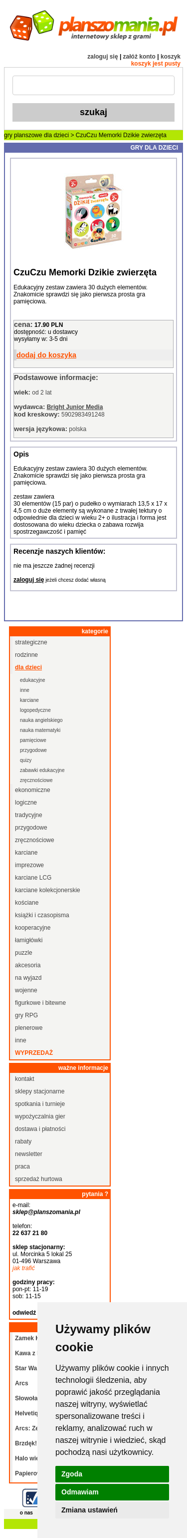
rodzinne (26, 654)
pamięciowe (33, 740)
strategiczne (31, 642)
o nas (26, 1512)
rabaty (23, 1141)
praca (22, 1166)
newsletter (28, 1154)
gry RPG (26, 1015)
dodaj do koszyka (46, 355)
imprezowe (29, 865)
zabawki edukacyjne (42, 770)
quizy (25, 760)
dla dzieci (56, 135)
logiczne (26, 802)
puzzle (23, 952)
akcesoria (27, 965)
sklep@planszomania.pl (46, 1212)
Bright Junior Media (75, 407)
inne (24, 690)
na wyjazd (28, 977)
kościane (26, 902)
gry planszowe (23, 135)
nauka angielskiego (41, 720)
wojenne (26, 990)
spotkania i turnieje (40, 1103)
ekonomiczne (32, 790)
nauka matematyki (40, 730)
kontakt (24, 1078)
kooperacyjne (32, 927)
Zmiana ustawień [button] (89, 1510)
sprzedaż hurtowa (38, 1179)
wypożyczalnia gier (40, 1116)
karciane (29, 700)
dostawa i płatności (40, 1128)
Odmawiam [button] (80, 1492)
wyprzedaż (34, 1052)
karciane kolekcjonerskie (47, 890)
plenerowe (28, 1027)
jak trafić (23, 1268)
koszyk (171, 56)
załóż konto (139, 56)
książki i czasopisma (42, 915)
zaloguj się (102, 56)
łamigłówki (28, 940)
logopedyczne (35, 710)
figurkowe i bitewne (40, 1002)
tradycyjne (28, 815)
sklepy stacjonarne (39, 1091)
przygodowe (33, 750)
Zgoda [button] (71, 1474)
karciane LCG (33, 877)
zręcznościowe (36, 780)
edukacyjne (32, 680)
